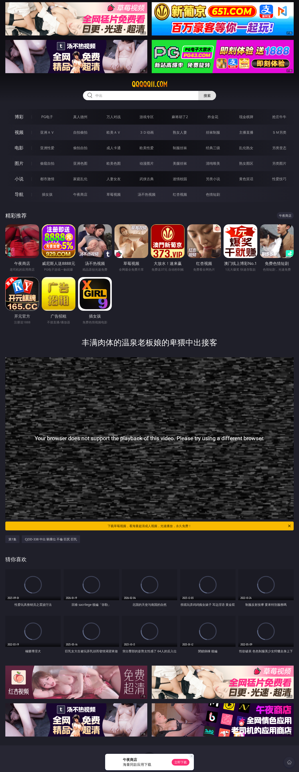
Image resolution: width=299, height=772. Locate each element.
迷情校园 (180, 178)
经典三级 (213, 147)
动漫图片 (147, 163)
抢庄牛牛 (279, 116)
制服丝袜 (180, 147)
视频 (19, 132)
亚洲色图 (80, 163)
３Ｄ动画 (147, 132)
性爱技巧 (279, 178)
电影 (19, 148)
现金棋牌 (246, 116)
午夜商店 (80, 194)
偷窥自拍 (47, 163)
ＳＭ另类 (279, 132)
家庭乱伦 (80, 178)
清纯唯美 (213, 163)
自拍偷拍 (80, 132)
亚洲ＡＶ (47, 132)
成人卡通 (113, 147)
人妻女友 (113, 178)
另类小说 (213, 178)
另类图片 (279, 163)
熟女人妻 (180, 132)
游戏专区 (147, 116)
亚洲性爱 (47, 147)
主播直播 (246, 132)
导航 (19, 194)
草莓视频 (113, 194)
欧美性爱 (147, 147)
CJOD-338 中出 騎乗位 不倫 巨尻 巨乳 (51, 539)
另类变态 (279, 147)
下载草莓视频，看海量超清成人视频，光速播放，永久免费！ (199, 526)
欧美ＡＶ (113, 132)
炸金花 (213, 116)
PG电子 (47, 116)
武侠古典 (147, 178)
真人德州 (80, 116)
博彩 (19, 117)
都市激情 (47, 178)
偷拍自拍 (80, 147)
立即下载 (180, 762)
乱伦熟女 (246, 147)
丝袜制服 (213, 132)
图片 (19, 163)
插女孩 (47, 194)
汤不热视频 (146, 194)
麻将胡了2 (180, 116)
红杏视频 (180, 194)
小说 (19, 179)
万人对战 (113, 116)
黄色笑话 (246, 178)
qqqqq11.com (149, 84)
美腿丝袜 (180, 163)
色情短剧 (213, 194)
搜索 (207, 95)
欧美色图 (113, 163)
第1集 (12, 539)
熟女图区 (246, 163)
